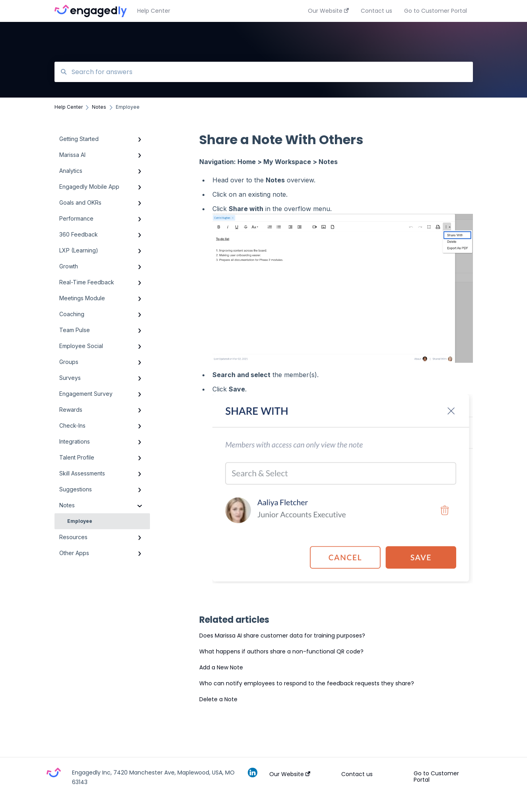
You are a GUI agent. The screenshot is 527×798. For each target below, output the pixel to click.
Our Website (289, 774)
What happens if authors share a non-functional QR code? (281, 651)
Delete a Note (218, 699)
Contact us (357, 774)
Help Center (153, 11)
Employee (79, 521)
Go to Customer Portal (436, 776)
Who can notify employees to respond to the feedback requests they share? (306, 683)
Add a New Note (221, 667)
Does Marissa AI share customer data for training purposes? (282, 636)
